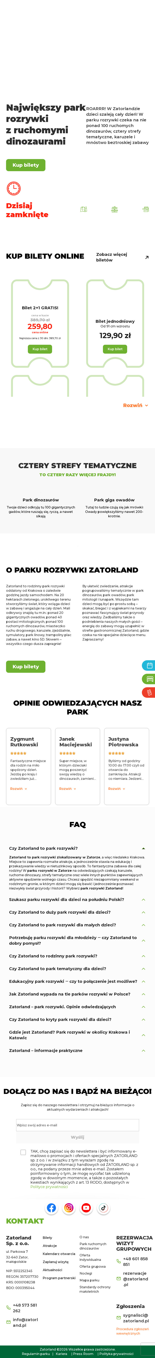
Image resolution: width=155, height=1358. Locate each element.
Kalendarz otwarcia (59, 1254)
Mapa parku (89, 1280)
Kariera (61, 1354)
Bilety (47, 1238)
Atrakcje (50, 1246)
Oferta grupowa (93, 1266)
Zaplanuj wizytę (56, 1262)
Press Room (83, 1354)
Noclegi (86, 1273)
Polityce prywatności (49, 1187)
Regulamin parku (36, 1354)
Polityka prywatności (116, 1354)
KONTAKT (25, 1220)
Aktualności (52, 1270)
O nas (84, 1237)
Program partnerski (59, 1278)
